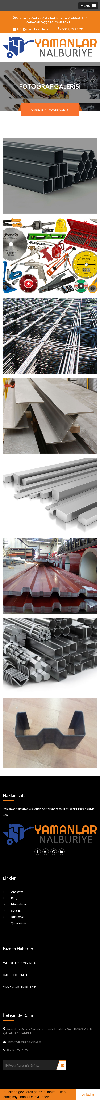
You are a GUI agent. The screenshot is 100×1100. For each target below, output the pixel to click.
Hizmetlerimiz (16, 904)
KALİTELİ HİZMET (15, 975)
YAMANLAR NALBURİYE (19, 987)
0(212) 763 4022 (70, 29)
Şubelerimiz (14, 923)
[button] (88, 5)
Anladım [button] (88, 1094)
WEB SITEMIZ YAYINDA (19, 963)
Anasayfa (37, 109)
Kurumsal (13, 917)
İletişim (12, 911)
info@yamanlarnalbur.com (33, 29)
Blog (10, 898)
